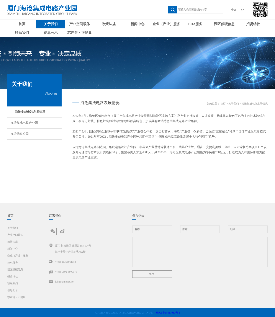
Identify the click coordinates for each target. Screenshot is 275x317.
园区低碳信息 (224, 24)
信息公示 (51, 32)
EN (242, 9)
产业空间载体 (79, 24)
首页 (21, 24)
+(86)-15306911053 (62, 262)
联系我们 (22, 32)
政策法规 (109, 24)
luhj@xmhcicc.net (61, 282)
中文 (233, 9)
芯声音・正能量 (79, 32)
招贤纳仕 (253, 24)
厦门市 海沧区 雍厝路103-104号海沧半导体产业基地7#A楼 (70, 248)
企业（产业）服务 (166, 24)
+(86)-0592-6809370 (63, 272)
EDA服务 (195, 24)
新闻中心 (137, 24)
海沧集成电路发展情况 (255, 103)
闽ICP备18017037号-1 (168, 312)
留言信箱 (138, 215)
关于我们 (51, 24)
